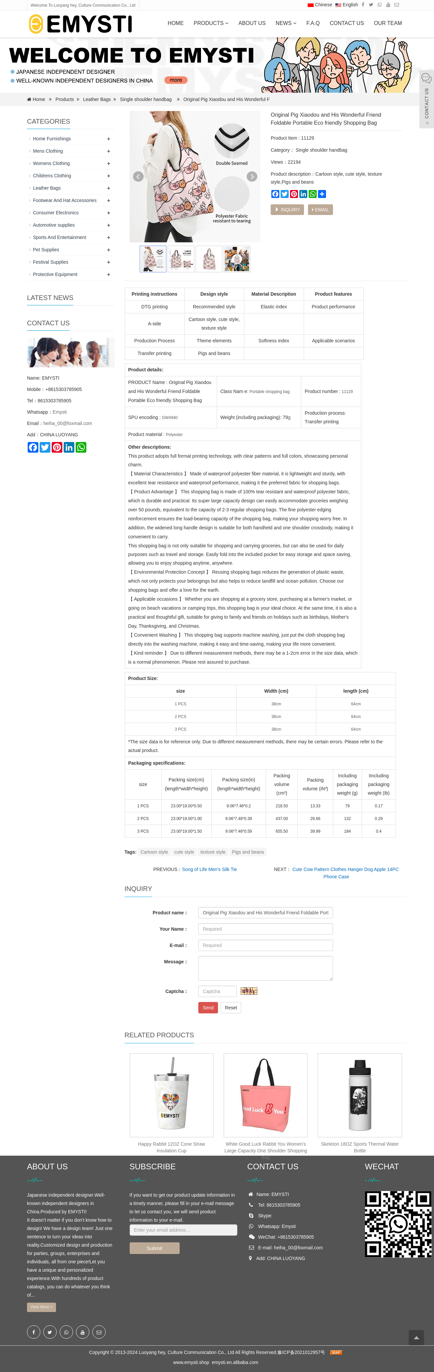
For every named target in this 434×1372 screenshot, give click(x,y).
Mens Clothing (48, 151)
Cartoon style (154, 852)
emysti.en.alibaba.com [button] (235, 1362)
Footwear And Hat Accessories (65, 200)
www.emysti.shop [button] (191, 1362)
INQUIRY (287, 209)
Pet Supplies (46, 249)
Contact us (347, 23)
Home (176, 23)
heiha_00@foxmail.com (67, 423)
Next (252, 176)
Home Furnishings (52, 138)
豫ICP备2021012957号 (301, 1352)
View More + (41, 1307)
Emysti (60, 412)
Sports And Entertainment (59, 237)
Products (211, 23)
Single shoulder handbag (146, 99)
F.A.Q (313, 23)
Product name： (170, 912)
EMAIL (320, 209)
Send (208, 1007)
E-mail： (179, 945)
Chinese (320, 4)
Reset (231, 1007)
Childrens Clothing (52, 175)
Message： (176, 961)
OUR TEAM (388, 23)
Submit (154, 1248)
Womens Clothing (51, 163)
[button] (226, 23)
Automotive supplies (54, 225)
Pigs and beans (248, 852)
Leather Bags (97, 99)
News (286, 23)
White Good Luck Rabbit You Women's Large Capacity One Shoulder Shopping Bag (265, 1150)
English (346, 4)
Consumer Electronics (56, 212)
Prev (138, 176)
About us (252, 23)
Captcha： (176, 991)
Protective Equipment (55, 274)
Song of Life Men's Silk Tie (209, 869)
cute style (184, 852)
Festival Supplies (50, 262)
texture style (212, 852)
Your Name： (174, 929)
